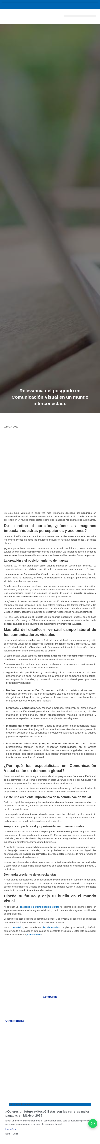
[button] (50, 2)
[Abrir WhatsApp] (92, 1123)
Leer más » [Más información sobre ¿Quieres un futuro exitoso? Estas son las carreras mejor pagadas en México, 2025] (10, 1129)
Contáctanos (34, 934)
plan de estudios (51, 927)
